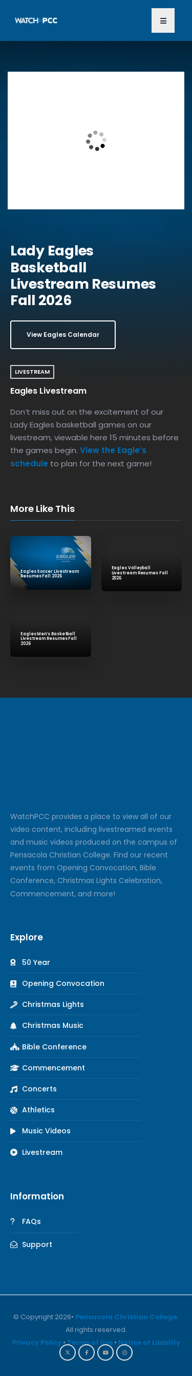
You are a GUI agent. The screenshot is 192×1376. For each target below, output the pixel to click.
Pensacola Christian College (126, 1317)
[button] (163, 20)
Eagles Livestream (48, 391)
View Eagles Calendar (63, 334)
